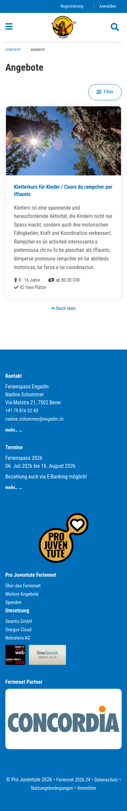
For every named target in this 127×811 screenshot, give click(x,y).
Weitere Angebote (22, 594)
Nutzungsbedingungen (52, 788)
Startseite (13, 49)
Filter (104, 92)
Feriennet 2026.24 (73, 780)
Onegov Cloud (18, 630)
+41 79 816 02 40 (21, 411)
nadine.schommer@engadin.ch (34, 419)
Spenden (13, 602)
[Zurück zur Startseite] (64, 27)
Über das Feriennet (22, 586)
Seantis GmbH (18, 621)
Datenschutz (106, 780)
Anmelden (107, 6)
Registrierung (72, 6)
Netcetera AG (17, 638)
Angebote (38, 49)
